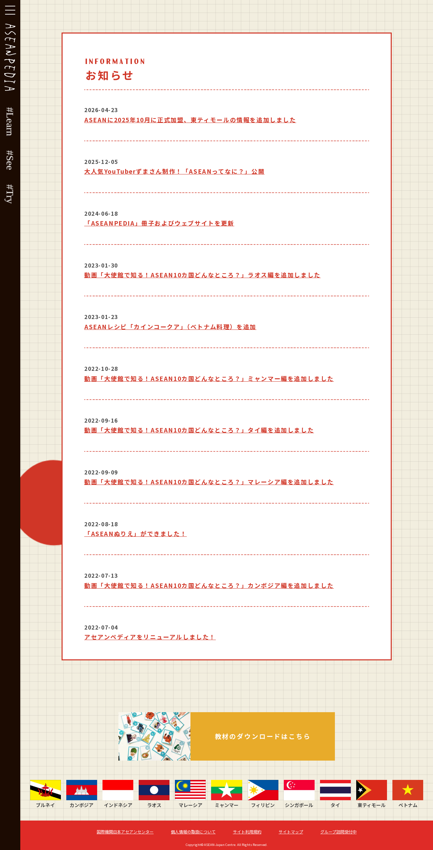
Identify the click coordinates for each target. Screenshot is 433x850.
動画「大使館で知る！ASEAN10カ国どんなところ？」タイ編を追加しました (199, 430)
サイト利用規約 (247, 831)
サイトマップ (291, 831)
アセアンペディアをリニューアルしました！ (150, 637)
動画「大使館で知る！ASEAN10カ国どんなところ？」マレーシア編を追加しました (209, 481)
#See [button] (10, 160)
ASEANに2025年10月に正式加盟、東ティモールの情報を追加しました (190, 119)
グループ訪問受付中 (338, 831)
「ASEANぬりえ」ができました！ (135, 533)
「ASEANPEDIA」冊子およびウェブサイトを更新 (159, 223)
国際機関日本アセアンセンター (125, 831)
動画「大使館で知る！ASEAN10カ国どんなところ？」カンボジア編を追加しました (209, 585)
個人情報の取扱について (193, 831)
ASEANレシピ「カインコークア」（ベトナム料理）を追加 (170, 326)
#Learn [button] (10, 121)
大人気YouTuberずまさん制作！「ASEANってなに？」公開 (174, 171)
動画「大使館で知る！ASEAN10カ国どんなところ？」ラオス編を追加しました (202, 275)
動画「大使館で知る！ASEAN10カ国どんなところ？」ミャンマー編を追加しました (209, 378)
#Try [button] (10, 194)
